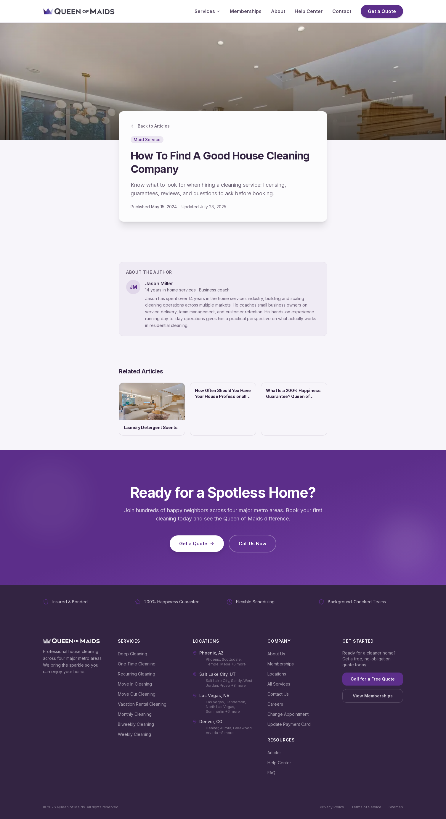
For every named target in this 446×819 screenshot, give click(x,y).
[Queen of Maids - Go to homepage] (79, 11)
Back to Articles (150, 125)
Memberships (245, 11)
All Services (278, 683)
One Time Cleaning (136, 663)
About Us (276, 653)
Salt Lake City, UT (214, 674)
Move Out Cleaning (136, 694)
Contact (341, 11)
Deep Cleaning (132, 653)
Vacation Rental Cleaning (142, 704)
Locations (276, 673)
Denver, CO (207, 721)
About (278, 11)
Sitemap (396, 807)
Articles (274, 752)
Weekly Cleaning (134, 734)
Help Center (309, 11)
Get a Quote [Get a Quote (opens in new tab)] (382, 11)
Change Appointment (288, 714)
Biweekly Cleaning (136, 724)
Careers (275, 704)
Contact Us (278, 694)
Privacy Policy (332, 807)
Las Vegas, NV (211, 695)
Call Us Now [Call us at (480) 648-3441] (252, 548)
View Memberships (373, 695)
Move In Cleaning (135, 683)
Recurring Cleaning (136, 673)
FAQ (271, 772)
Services (207, 11)
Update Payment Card (289, 724)
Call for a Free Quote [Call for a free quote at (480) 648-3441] (373, 678)
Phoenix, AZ (208, 652)
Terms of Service (366, 807)
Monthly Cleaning (135, 714)
